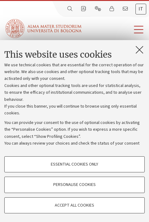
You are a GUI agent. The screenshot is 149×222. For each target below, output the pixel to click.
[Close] (139, 50)
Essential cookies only (74, 164)
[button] (115, 29)
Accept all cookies (74, 205)
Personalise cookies (74, 185)
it (141, 9)
